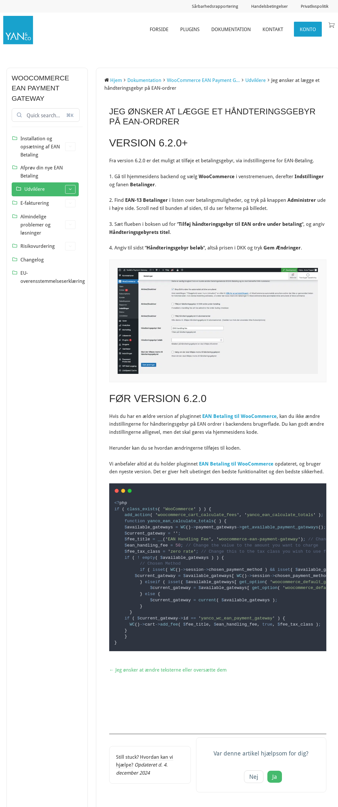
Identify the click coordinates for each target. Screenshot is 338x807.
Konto (308, 29)
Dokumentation (231, 29)
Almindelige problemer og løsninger (48, 224)
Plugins (190, 29)
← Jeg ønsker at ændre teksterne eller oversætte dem (168, 669)
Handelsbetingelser (269, 6)
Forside (159, 29)
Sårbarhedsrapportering (215, 6)
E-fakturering (48, 203)
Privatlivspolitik (314, 6)
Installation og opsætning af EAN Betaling (48, 146)
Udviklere (50, 189)
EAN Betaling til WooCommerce (239, 416)
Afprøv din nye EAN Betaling (41, 171)
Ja (274, 776)
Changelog (32, 259)
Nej (253, 776)
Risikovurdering (48, 246)
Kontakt (272, 29)
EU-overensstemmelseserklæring (49, 277)
